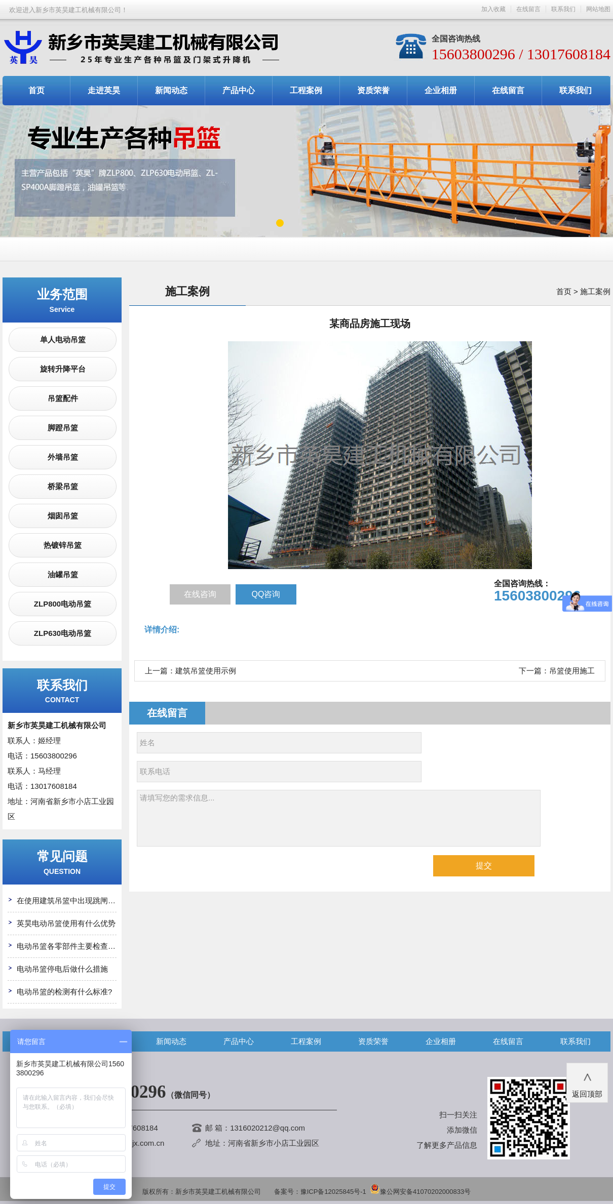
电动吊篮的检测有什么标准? (64, 991)
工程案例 (306, 90)
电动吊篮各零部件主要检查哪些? (72, 946)
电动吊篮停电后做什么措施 (62, 969)
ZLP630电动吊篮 (62, 633)
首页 (36, 90)
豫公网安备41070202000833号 (420, 1191)
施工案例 (595, 291)
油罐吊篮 (63, 574)
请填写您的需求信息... (339, 818)
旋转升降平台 (63, 369)
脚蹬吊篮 (63, 427)
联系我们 (563, 9)
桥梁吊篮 (63, 486)
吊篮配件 (63, 398)
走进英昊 (104, 90)
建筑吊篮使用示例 (205, 670)
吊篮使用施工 (572, 670)
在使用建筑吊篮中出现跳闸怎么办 (74, 900)
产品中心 (238, 90)
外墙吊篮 (63, 457)
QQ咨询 (266, 594)
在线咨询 (200, 594)
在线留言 (528, 9)
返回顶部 (587, 1082)
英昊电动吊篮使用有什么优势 (66, 923)
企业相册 (441, 90)
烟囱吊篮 (63, 515)
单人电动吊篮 (63, 339)
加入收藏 (493, 9)
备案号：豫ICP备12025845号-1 (320, 1191)
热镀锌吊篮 (63, 545)
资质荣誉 (373, 90)
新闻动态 (171, 90)
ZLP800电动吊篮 (62, 603)
